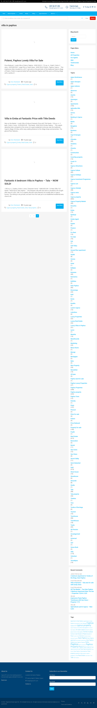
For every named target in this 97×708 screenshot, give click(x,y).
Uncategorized (75, 534)
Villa (72, 551)
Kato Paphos (75, 285)
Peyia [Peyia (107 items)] (81, 647)
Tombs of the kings (77, 507)
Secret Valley (75, 458)
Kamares (73, 272)
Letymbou (74, 312)
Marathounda (75, 339)
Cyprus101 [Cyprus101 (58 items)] (73, 625)
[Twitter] (82, 703)
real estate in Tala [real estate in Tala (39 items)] (88, 655)
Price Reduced (75, 423)
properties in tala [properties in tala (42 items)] (78, 653)
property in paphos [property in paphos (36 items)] (86, 653)
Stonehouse (74, 476)
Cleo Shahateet (15, 82)
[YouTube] (91, 703)
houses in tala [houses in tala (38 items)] (76, 636)
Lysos (72, 330)
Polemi (19, 84)
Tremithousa (75, 520)
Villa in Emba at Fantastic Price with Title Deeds (30, 118)
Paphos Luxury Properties (79, 383)
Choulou (73, 148)
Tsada (72, 525)
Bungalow (74, 126)
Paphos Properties (76, 387)
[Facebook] (79, 703)
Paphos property (76, 392)
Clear (86, 18)
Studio (73, 485)
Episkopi (73, 215)
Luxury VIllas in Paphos (78, 325)
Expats (73, 223)
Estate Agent (75, 219)
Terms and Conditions (66, 704)
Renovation (74, 441)
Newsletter (74, 370)
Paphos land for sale (77, 379)
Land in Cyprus (75, 308)
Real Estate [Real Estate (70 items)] (81, 655)
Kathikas (73, 281)
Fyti (72, 241)
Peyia (72, 405)
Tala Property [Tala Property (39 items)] (76, 657)
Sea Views (74, 454)
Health (73, 254)
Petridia (73, 401)
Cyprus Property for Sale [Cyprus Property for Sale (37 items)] (75, 627)
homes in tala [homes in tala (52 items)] (74, 634)
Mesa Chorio (75, 348)
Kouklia (73, 303)
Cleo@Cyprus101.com (56, 8)
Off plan (73, 374)
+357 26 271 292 (54, 6)
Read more (4, 680)
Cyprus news (75, 192)
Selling (33, 13)
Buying (26, 13)
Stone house (75, 472)
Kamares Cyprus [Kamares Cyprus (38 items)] (87, 636)
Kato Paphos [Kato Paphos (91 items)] (82, 638)
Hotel (72, 263)
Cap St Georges (76, 135)
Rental (73, 445)
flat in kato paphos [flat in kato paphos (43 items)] (84, 627)
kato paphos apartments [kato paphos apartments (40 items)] (81, 640)
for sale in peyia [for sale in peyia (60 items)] (80, 629)
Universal (74, 538)
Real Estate (25, 84)
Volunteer (74, 556)
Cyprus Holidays (76, 175)
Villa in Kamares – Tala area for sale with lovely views (82, 583)
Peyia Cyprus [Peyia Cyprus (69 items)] (87, 647)
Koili (72, 294)
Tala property (32, 208)
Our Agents (74, 57)
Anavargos (74, 99)
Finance (73, 228)
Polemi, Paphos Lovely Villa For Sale (24, 60)
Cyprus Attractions (77, 166)
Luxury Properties (76, 316)
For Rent (73, 232)
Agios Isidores (75, 86)
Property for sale (76, 427)
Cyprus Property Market (78, 201)
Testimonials (75, 62)
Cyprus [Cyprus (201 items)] (90, 623)
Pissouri (73, 410)
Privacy (63, 701)
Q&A (72, 60)
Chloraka (73, 139)
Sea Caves (74, 450)
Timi (72, 503)
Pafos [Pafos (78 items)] (87, 642)
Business (73, 130)
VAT (72, 543)
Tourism (73, 512)
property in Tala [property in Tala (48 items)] (74, 655)
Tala (72, 489)
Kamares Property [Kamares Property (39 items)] (74, 638)
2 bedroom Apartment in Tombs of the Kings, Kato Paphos (82, 577)
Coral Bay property (76, 157)
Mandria (73, 334)
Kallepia (73, 268)
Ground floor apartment (78, 250)
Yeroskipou (74, 560)
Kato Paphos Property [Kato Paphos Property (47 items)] (80, 642)
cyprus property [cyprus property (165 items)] (84, 625)
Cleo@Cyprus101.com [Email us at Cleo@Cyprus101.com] (32, 680)
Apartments (74, 104)
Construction (75, 152)
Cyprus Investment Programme (80, 179)
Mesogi (73, 352)
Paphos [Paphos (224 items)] (74, 644)
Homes (73, 259)
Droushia (73, 206)
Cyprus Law (74, 183)
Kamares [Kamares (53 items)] (81, 636)
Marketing (74, 343)
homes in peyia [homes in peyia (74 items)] (88, 632)
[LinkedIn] (88, 703)
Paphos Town (75, 396)
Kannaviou (74, 277)
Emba (19, 142)
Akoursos (74, 90)
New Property (75, 365)
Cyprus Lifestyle (76, 188)
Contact (21, 13)
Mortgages (74, 356)
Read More (60, 82)
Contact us (28, 684)
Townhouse (74, 516)
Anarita (73, 95)
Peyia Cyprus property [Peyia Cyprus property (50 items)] (85, 649)
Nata (72, 361)
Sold (31, 84)
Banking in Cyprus (76, 117)
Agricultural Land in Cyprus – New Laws (81, 608)
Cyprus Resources (43, 13)
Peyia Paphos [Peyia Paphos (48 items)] (77, 651)
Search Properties (11, 13)
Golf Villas (74, 246)
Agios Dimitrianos (76, 77)
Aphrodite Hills (75, 108)
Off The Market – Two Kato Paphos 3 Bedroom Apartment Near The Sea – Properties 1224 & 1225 (82, 591)
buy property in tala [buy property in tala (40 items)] (78, 623)
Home (4, 13)
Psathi (73, 432)
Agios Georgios (75, 82)
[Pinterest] (94, 703)
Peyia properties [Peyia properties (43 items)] (83, 651)
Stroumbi (73, 481)
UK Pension (74, 529)
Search (93, 18)
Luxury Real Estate (76, 321)
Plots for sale (75, 414)
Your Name (52, 675)
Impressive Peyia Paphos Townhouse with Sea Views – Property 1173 (80, 600)
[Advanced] (82, 18)
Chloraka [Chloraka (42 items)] (84, 623)
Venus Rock (74, 547)
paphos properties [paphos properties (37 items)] (82, 644)
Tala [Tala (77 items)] (72, 657)
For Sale (73, 237)
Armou (73, 113)
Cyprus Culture (75, 170)
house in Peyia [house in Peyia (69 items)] (82, 634)
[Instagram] (85, 703)
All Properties (75, 55)
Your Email (52, 681)
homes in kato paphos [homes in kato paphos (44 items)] (78, 631)
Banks (73, 121)
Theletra (73, 498)
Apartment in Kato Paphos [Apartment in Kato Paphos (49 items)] (77, 621)
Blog (72, 65)
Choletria (73, 144)
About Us (53, 13)
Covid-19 (73, 161)
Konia (72, 299)
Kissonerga (74, 290)
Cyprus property (12, 84)
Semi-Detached (75, 463)
